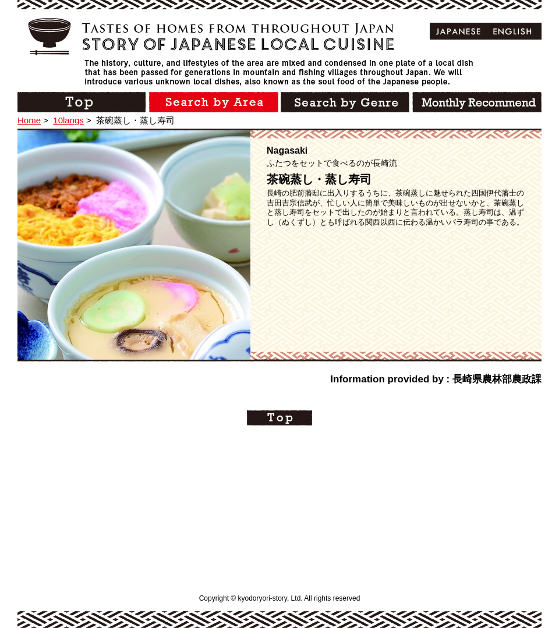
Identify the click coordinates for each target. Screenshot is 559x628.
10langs (68, 120)
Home (29, 120)
